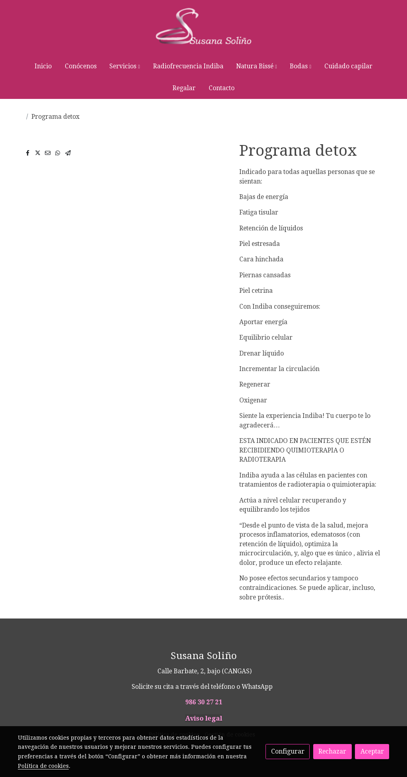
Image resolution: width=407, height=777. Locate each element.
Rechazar (332, 751)
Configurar (287, 751)
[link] (203, 27)
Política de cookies (43, 766)
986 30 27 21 (203, 702)
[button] (124, 66)
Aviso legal (203, 718)
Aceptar (372, 751)
